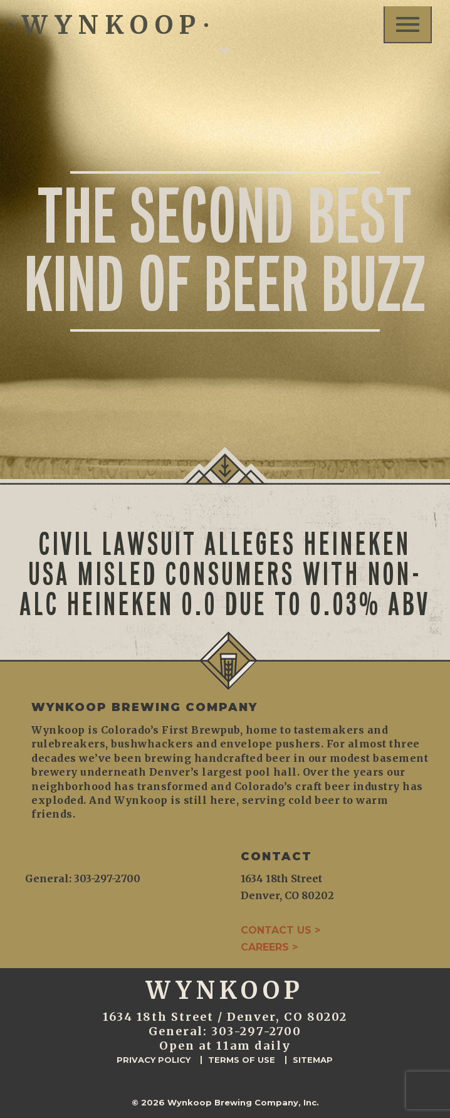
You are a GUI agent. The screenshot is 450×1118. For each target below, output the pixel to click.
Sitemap (313, 1060)
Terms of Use (241, 1060)
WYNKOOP (108, 25)
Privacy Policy (154, 1060)
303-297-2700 (256, 1031)
